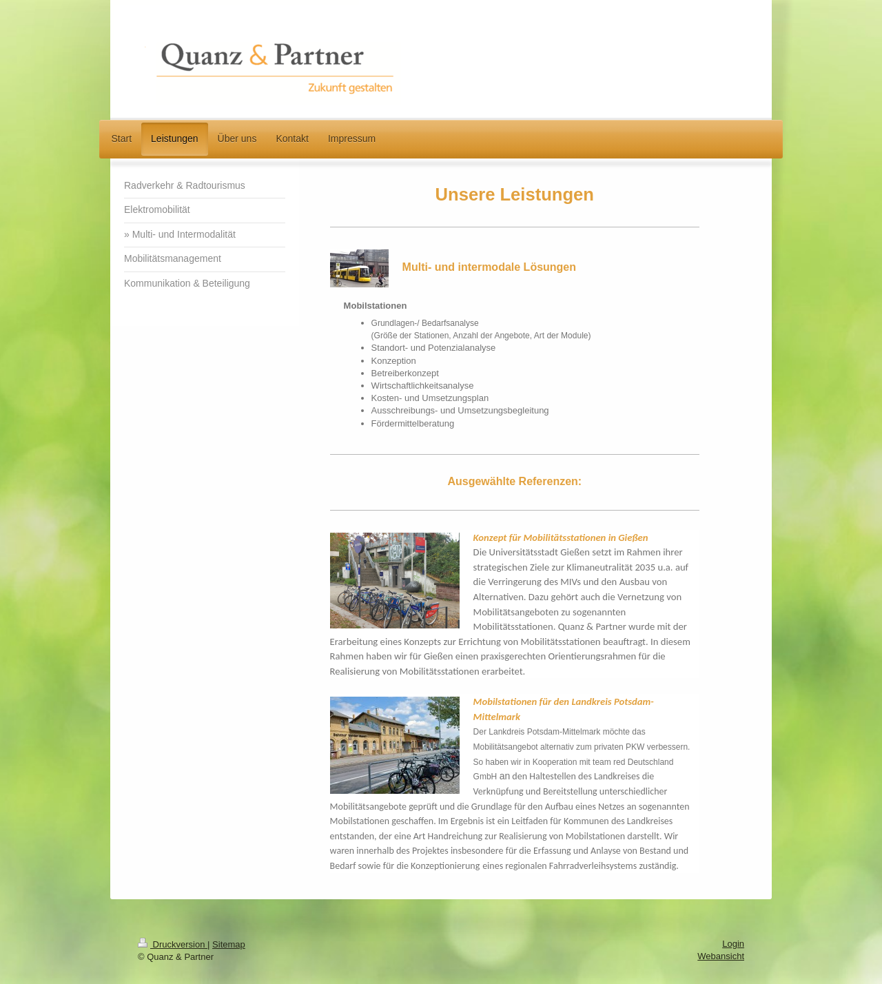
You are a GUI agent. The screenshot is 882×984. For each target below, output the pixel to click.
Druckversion (172, 944)
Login (733, 944)
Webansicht (720, 956)
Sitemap (228, 944)
